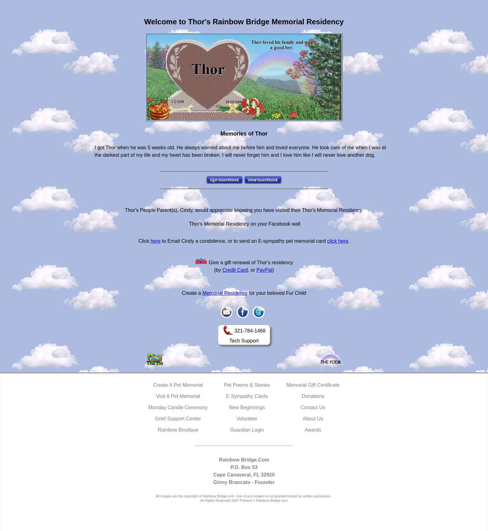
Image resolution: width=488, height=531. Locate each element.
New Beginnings (247, 407)
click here (337, 241)
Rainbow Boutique (178, 430)
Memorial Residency (224, 293)
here (156, 241)
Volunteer (247, 418)
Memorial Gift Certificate (313, 385)
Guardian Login (247, 430)
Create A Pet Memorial (178, 385)
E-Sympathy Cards (247, 396)
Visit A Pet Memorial (178, 396)
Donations (313, 396)
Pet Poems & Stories (247, 385)
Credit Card (235, 270)
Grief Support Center (178, 418)
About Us (313, 418)
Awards (313, 430)
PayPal (264, 270)
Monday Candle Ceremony (178, 407)
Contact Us (313, 407)
